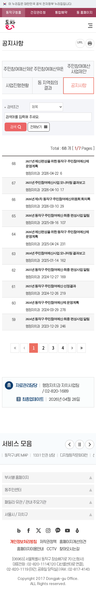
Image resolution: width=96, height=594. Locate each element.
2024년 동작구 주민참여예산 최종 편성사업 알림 (57, 319)
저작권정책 (48, 541)
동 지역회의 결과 (48, 85)
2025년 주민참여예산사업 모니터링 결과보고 (55, 182)
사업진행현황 (17, 85)
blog (19, 530)
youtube (67, 530)
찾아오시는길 (69, 548)
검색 (13, 127)
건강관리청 (38, 12)
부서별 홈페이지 (17, 477)
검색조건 (12, 107)
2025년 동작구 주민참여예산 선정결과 (51, 286)
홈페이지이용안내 (30, 548)
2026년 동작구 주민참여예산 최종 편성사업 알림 (57, 215)
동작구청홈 (13, 12)
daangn (77, 530)
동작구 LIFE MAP (16, 455)
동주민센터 (13, 489)
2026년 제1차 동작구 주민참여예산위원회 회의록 (58, 199)
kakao (58, 530)
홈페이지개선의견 (72, 541)
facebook (28, 530)
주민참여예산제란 (18, 69)
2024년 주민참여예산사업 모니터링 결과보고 (55, 253)
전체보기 (35, 127)
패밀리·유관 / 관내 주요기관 (25, 502)
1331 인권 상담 (44, 455)
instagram (48, 530)
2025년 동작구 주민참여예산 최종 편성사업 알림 (57, 270)
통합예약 (61, 12)
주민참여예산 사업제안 (78, 69)
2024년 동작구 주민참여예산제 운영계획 (52, 302)
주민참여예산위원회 (51, 69)
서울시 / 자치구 (16, 514)
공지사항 (78, 85)
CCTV (51, 548)
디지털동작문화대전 (74, 455)
